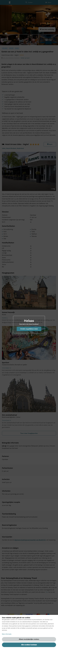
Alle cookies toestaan (29, 645)
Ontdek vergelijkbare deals (29, 329)
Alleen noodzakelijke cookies (29, 639)
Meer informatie (6, 634)
